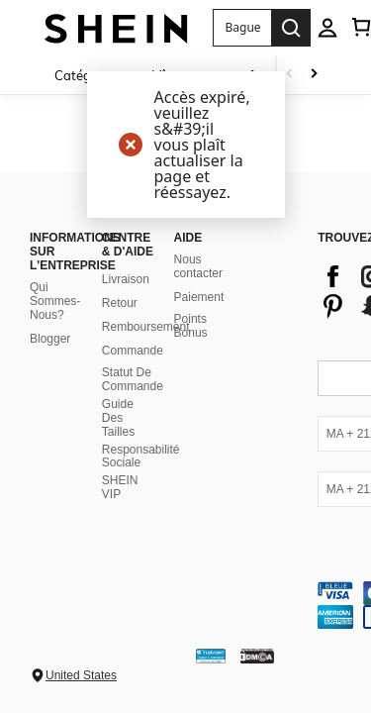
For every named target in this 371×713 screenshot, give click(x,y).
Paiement (199, 297)
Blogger (50, 339)
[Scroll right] (314, 74)
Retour (120, 303)
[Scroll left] (290, 74)
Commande (132, 350)
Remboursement (146, 327)
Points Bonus (191, 326)
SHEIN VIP (120, 487)
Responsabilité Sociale (141, 456)
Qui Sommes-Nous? (55, 301)
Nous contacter (198, 266)
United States (81, 675)
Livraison (125, 279)
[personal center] (327, 28)
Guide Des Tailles (118, 418)
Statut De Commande (132, 379)
